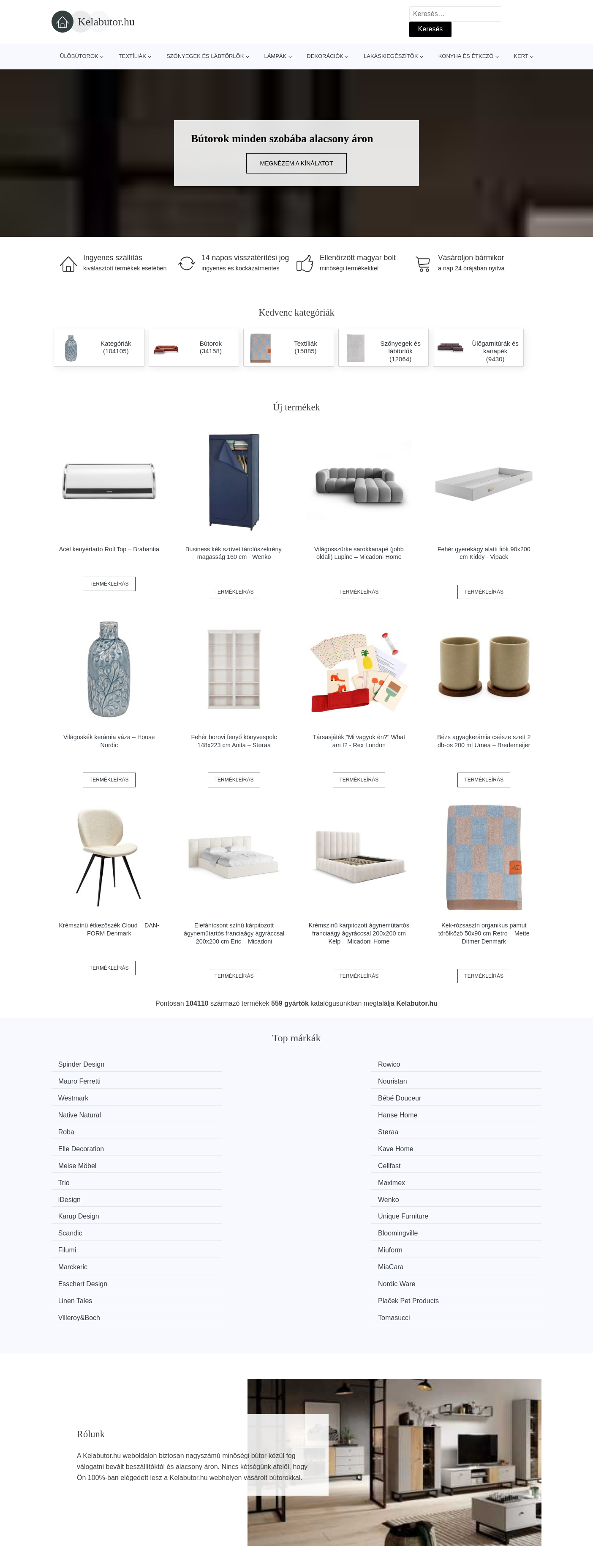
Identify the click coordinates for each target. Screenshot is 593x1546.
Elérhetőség (441, 1477)
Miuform (451, 1143)
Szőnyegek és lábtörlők (205, 56)
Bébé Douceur (209, 1080)
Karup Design (333, 1128)
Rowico (199, 1064)
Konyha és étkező (466, 56)
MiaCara (200, 1160)
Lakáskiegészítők (391, 56)
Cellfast (199, 1112)
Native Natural (334, 1080)
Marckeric (76, 1160)
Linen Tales (79, 1175)
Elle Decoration (336, 1096)
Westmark (77, 1080)
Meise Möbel (81, 1112)
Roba (70, 1096)
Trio (319, 1112)
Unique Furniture (464, 1128)
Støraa (198, 1096)
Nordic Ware (457, 1160)
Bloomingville (208, 1143)
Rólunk (433, 1458)
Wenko (198, 1128)
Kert (521, 56)
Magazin (252, 1458)
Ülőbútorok (79, 56)
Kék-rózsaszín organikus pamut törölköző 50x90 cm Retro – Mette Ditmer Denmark (484, 933)
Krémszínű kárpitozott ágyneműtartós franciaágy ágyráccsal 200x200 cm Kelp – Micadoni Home (359, 933)
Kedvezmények (79, 1496)
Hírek (64, 1477)
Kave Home (457, 1096)
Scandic (74, 1143)
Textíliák (132, 56)
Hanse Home (459, 1080)
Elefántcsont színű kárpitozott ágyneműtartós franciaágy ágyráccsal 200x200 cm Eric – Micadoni (234, 933)
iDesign (73, 1128)
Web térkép (256, 1477)
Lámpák (275, 56)
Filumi (322, 1143)
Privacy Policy (260, 1496)
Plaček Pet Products (218, 1175)
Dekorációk (325, 56)
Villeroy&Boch (334, 1175)
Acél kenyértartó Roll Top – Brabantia (109, 549)
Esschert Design (338, 1160)
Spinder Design (85, 1064)
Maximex (452, 1112)
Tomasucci (455, 1175)
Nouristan (453, 1064)
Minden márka (77, 1458)
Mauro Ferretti (334, 1064)
